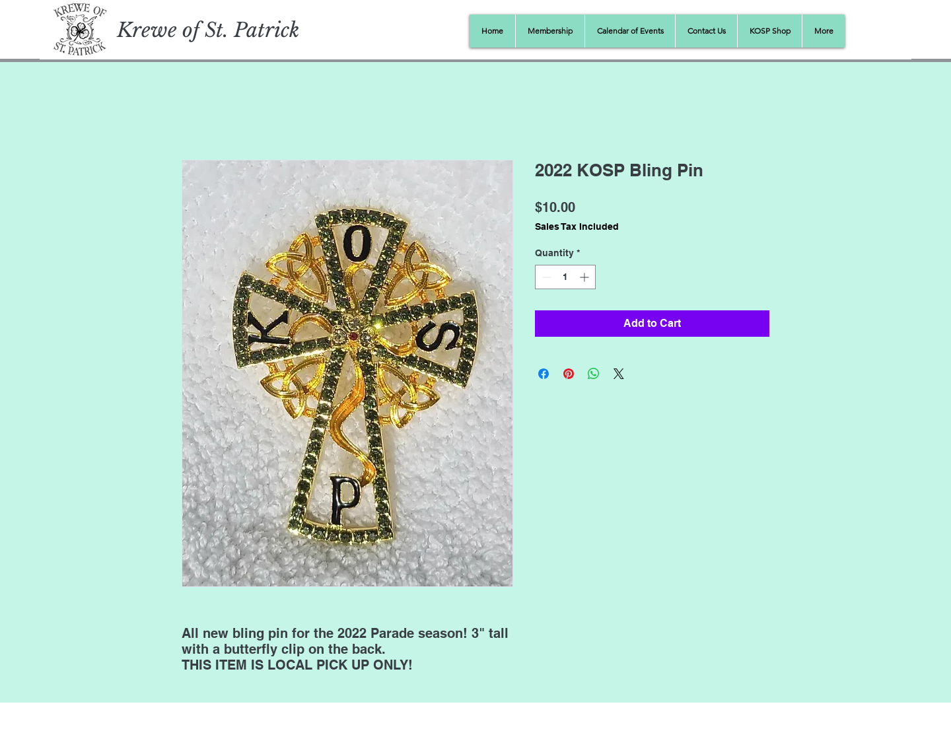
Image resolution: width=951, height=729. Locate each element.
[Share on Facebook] (543, 374)
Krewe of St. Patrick (208, 30)
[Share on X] (619, 374)
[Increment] (585, 277)
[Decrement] (545, 277)
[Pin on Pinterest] (569, 374)
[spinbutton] (565, 277)
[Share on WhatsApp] (594, 374)
